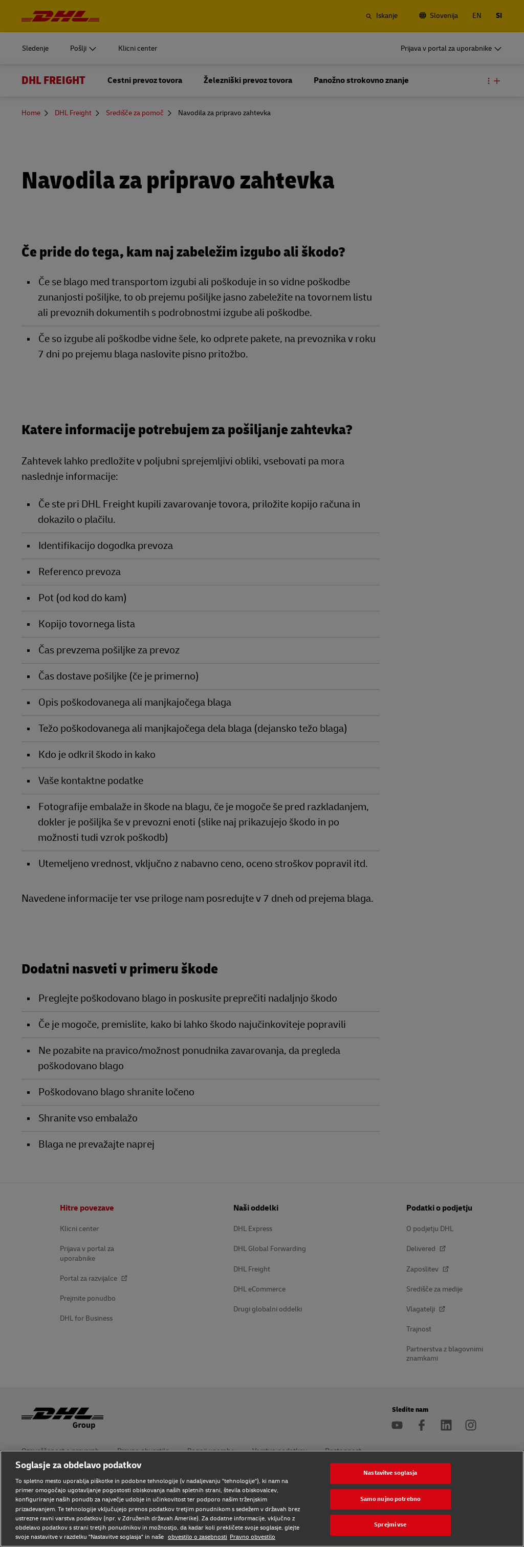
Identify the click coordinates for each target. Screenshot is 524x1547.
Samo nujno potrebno (390, 1499)
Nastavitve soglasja (390, 1473)
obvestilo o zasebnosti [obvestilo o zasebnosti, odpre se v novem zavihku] (197, 1537)
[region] (262, 1498)
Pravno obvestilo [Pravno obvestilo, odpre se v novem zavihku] (252, 1537)
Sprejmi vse (390, 1525)
